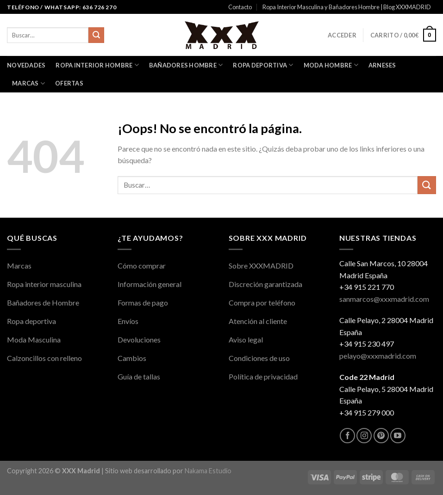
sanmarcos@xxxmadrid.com (384, 298)
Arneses (382, 65)
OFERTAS (69, 83)
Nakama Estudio (208, 471)
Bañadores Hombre (186, 65)
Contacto (240, 7)
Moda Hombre (331, 65)
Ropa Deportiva (263, 65)
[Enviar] (96, 35)
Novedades (26, 65)
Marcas (28, 83)
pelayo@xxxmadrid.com (377, 355)
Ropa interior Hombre (97, 65)
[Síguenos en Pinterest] (381, 435)
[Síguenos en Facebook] (347, 435)
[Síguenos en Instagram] (364, 435)
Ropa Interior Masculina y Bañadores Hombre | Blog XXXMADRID (346, 7)
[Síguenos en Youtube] (398, 435)
